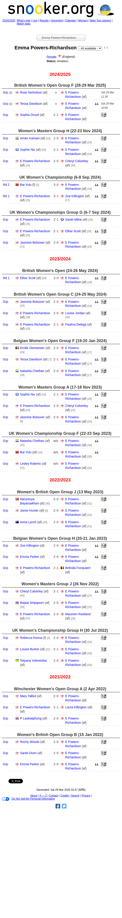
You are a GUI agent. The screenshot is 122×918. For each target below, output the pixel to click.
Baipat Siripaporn (32, 602)
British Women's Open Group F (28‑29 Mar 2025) (60, 85)
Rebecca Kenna (31, 638)
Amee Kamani (30, 138)
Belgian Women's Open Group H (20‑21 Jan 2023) (60, 538)
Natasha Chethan (32, 371)
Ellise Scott (73, 231)
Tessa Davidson (31, 103)
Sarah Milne (73, 219)
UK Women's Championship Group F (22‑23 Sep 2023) (60, 433)
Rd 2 (6, 184)
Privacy (86, 795)
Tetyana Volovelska (33, 660)
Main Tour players (100, 20)
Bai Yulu (25, 184)
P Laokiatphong (31, 718)
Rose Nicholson (31, 92)
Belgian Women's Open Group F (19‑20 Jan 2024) (60, 341)
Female (51, 56)
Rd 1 (6, 196)
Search (75, 795)
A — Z (43, 795)
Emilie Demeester (32, 348)
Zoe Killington (74, 196)
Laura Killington (76, 707)
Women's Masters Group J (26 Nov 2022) (60, 584)
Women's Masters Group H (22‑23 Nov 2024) (60, 131)
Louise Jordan (75, 313)
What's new (23, 20)
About (33, 795)
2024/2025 (8, 20)
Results (44, 20)
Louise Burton (29, 649)
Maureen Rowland (78, 614)
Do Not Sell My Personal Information (28, 799)
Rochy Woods (29, 742)
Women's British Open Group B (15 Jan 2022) (60, 734)
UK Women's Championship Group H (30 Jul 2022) (60, 630)
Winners (83, 20)
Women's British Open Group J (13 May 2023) (60, 492)
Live (35, 20)
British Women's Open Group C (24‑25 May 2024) (60, 294)
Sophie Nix (27, 149)
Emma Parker (29, 556)
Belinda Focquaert (78, 568)
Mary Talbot (28, 696)
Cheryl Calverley (76, 161)
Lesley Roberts (30, 463)
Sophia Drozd (29, 115)
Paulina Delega (75, 324)
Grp (5, 92)
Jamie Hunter (29, 510)
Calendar (70, 20)
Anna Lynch (28, 522)
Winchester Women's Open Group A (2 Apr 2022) (60, 689)
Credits (64, 795)
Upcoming (57, 20)
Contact (53, 795)
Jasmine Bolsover (32, 242)
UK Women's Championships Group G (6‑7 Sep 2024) (60, 212)
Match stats (23, 23)
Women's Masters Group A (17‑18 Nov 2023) (60, 387)
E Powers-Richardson (35, 161)
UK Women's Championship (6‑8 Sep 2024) (60, 177)
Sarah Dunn (28, 753)
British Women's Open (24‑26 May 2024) (60, 270)
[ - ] (105, 47)
